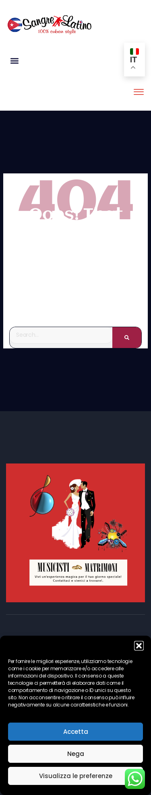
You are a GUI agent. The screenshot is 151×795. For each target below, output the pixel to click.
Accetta (75, 731)
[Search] (126, 337)
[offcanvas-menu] (139, 92)
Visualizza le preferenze (75, 776)
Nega (75, 754)
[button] (139, 646)
